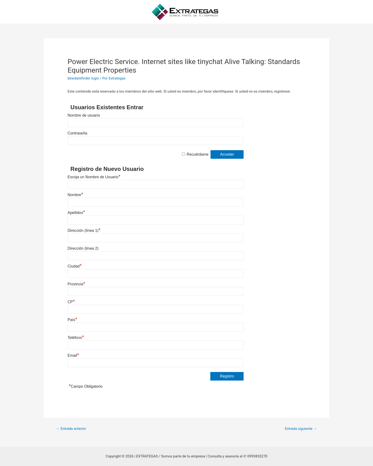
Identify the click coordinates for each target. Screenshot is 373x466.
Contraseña (77, 133)
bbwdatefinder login (83, 78)
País (72, 320)
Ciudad (75, 266)
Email (73, 355)
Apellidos (76, 213)
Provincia (76, 284)
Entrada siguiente (301, 428)
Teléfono (76, 338)
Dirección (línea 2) (83, 248)
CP (71, 302)
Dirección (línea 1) (84, 230)
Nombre (75, 195)
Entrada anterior (71, 428)
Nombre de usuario (84, 115)
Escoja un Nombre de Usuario (94, 177)
